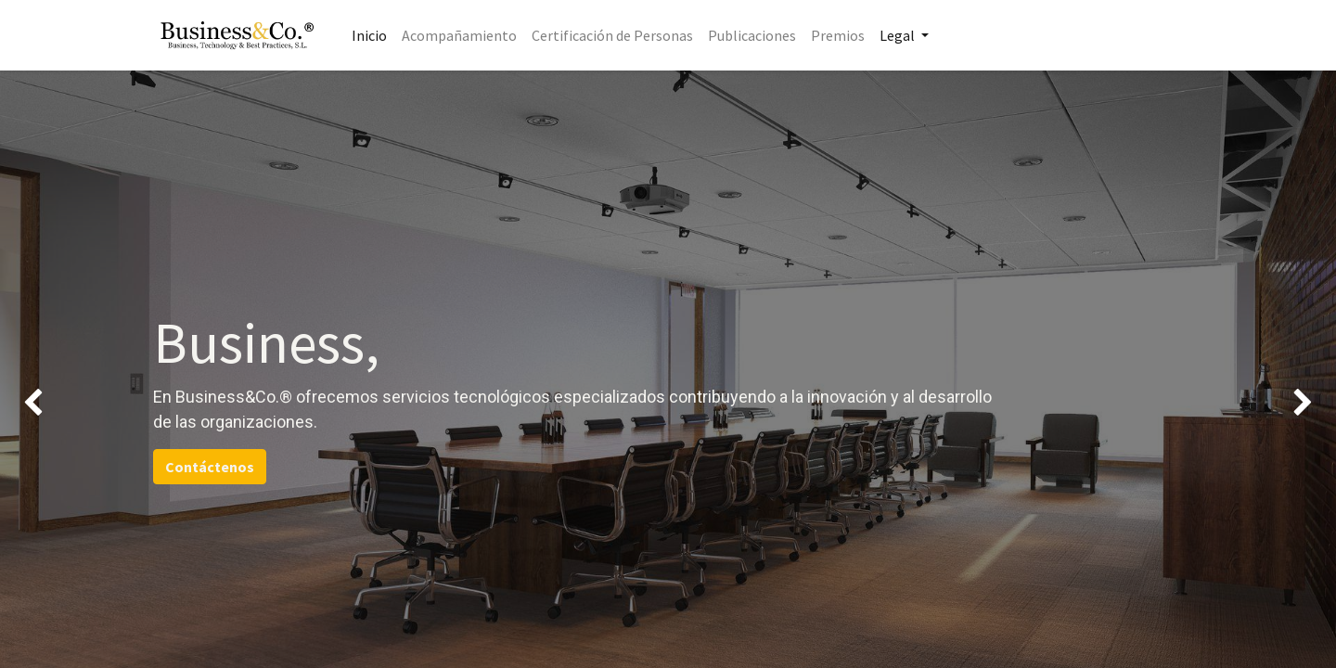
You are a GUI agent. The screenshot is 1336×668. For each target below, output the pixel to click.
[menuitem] (369, 35)
